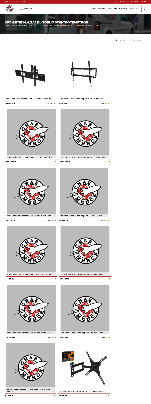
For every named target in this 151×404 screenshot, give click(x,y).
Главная (8, 25)
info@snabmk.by (123, 2)
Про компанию (64, 370)
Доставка (112, 9)
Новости (123, 9)
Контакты (134, 9)
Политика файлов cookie (15, 385)
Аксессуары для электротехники (60, 25)
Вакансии (61, 388)
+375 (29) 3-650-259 (139, 2)
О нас (93, 9)
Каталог (16, 25)
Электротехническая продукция (33, 25)
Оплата (101, 9)
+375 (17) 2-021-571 (114, 373)
